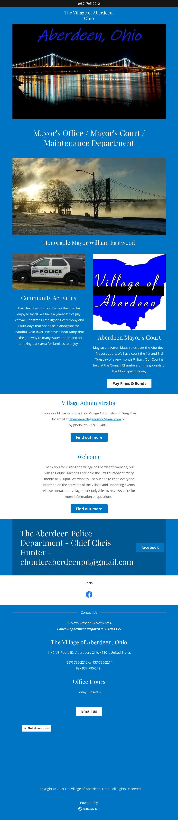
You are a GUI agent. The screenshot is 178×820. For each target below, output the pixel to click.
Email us (89, 711)
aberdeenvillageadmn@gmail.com (95, 419)
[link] (88, 19)
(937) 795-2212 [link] (89, 3)
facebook (150, 547)
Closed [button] (92, 692)
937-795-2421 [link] (92, 668)
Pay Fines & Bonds (129, 383)
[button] (99, 692)
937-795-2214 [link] (102, 662)
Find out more (89, 437)
